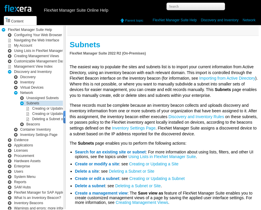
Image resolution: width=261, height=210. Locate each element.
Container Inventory (35, 129)
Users (18, 171)
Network (249, 20)
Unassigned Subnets (42, 98)
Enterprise (22, 166)
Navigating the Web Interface (36, 40)
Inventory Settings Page (38, 135)
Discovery (28, 77)
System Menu (24, 177)
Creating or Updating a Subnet (56, 114)
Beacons (33, 124)
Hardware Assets (27, 161)
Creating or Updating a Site (53, 108)
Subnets (32, 103)
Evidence (21, 140)
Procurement (24, 156)
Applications (23, 145)
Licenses (21, 150)
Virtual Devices (32, 87)
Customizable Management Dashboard (44, 61)
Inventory (220, 20)
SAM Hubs (22, 187)
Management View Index (33, 66)
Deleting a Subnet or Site (51, 119)
